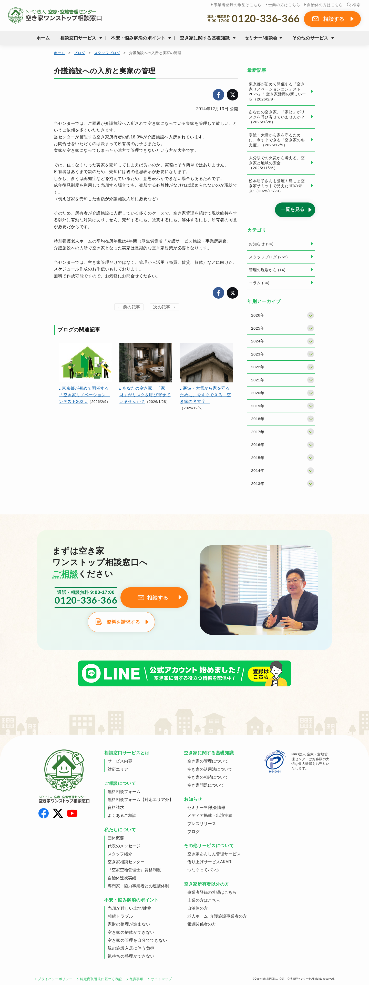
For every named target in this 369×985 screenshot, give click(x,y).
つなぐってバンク (203, 870)
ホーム (43, 38)
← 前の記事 (129, 307)
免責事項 (136, 979)
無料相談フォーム (124, 791)
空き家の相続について (207, 777)
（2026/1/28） (145, 373)
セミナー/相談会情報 (206, 807)
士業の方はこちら (284, 5)
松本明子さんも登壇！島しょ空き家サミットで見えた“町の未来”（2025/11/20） (277, 186)
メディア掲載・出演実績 (209, 815)
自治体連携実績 (122, 878)
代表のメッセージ (124, 846)
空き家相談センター (126, 862)
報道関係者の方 (201, 924)
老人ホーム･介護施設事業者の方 (217, 916)
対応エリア (118, 769)
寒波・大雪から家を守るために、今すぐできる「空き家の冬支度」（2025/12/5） (277, 140)
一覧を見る (292, 209)
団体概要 (116, 838)
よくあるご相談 (122, 815)
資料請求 (116, 807)
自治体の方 (197, 908)
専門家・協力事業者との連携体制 (138, 886)
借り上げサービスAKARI (209, 862)
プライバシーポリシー (55, 979)
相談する (333, 19)
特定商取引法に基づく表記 (101, 979)
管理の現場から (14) (267, 270)
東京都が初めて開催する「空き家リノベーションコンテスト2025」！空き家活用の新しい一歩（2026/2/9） (277, 91)
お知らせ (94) (261, 244)
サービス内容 (120, 761)
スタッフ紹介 (120, 854)
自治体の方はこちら (325, 5)
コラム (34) (259, 283)
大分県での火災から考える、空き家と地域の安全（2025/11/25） (277, 163)
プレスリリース (201, 823)
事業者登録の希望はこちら (238, 5)
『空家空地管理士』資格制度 (134, 870)
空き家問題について (205, 785)
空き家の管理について (207, 761)
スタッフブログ (107, 53)
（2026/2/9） (85, 373)
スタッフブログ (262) (268, 257)
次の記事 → (164, 307)
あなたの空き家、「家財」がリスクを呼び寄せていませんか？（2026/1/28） (277, 117)
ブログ (79, 53)
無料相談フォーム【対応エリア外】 (140, 799)
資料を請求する (123, 622)
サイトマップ (161, 979)
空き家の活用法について (209, 769)
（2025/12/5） (206, 376)
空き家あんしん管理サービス (214, 854)
